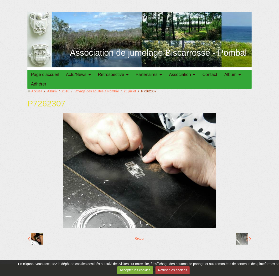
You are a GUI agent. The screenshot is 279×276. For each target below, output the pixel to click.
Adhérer (38, 84)
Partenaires (147, 74)
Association (180, 74)
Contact (209, 74)
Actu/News (76, 74)
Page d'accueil (45, 74)
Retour (139, 238)
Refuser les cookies (172, 270)
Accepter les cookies (135, 270)
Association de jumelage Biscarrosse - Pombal (158, 53)
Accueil (36, 91)
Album (230, 74)
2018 (65, 91)
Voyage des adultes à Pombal (96, 91)
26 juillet (130, 91)
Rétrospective (111, 74)
